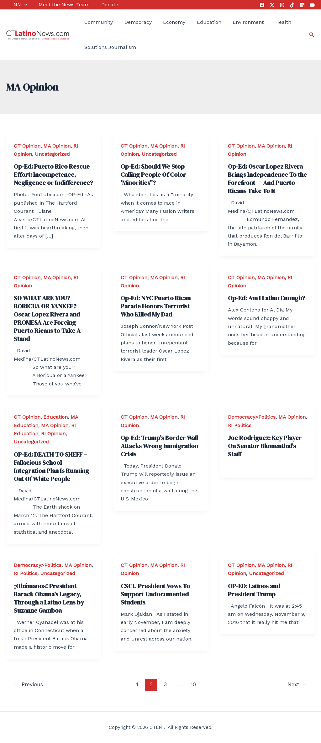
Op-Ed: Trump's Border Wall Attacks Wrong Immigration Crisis (159, 445)
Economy (166, 22)
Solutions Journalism (106, 47)
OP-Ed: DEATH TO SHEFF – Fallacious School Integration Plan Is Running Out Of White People (51, 466)
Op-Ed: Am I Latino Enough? (266, 298)
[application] (20, 4)
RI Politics (239, 425)
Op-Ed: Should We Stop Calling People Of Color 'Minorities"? (153, 174)
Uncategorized (52, 154)
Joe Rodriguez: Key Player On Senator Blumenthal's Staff (265, 445)
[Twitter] (272, 5)
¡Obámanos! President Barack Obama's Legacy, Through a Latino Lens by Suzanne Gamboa (49, 598)
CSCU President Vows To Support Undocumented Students (155, 594)
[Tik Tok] (292, 5)
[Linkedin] (302, 5)
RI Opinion (53, 434)
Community (94, 22)
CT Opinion (27, 146)
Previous (28, 684)
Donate (101, 5)
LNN (14, 4)
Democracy (131, 22)
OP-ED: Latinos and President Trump (254, 590)
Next (297, 684)
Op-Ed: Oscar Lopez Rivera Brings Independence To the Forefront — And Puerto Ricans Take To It (267, 178)
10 (193, 684)
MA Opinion (57, 146)
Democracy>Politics (252, 417)
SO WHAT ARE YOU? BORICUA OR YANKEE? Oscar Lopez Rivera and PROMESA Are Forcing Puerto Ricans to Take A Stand (47, 318)
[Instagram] (282, 5)
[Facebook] (262, 5)
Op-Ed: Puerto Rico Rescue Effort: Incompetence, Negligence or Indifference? (53, 174)
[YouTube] (312, 5)
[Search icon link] (312, 35)
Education (198, 22)
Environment (235, 22)
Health (268, 22)
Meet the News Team (57, 5)
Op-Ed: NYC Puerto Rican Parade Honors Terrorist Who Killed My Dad (156, 306)
